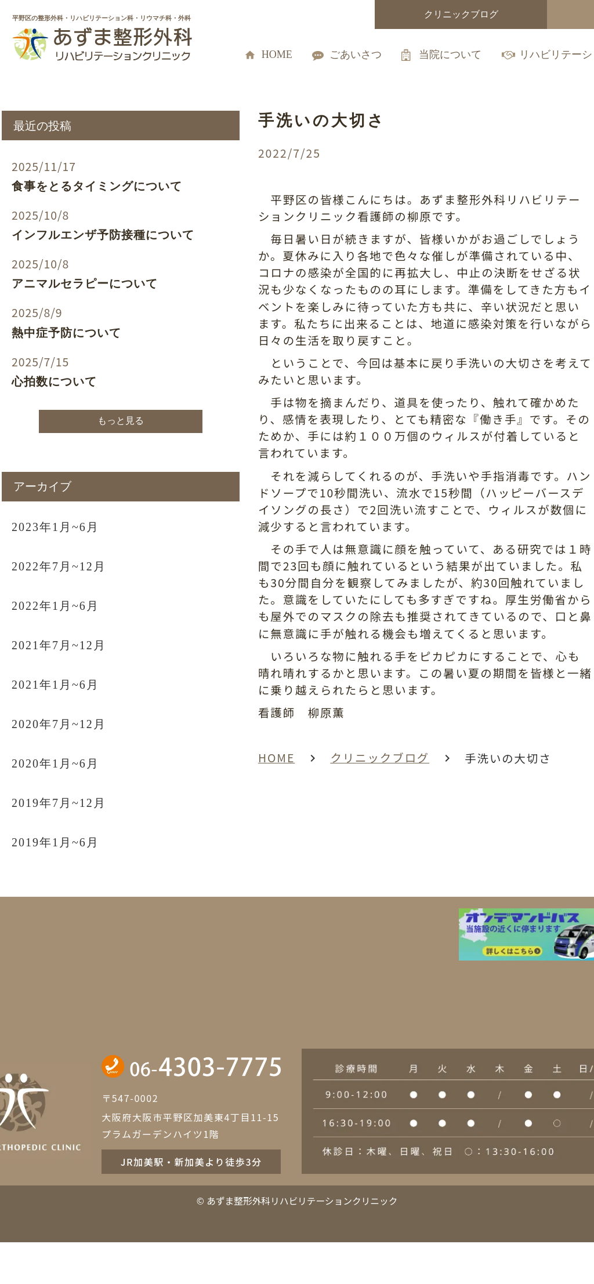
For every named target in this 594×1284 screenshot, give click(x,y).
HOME (214, 751)
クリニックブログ (322, 751)
